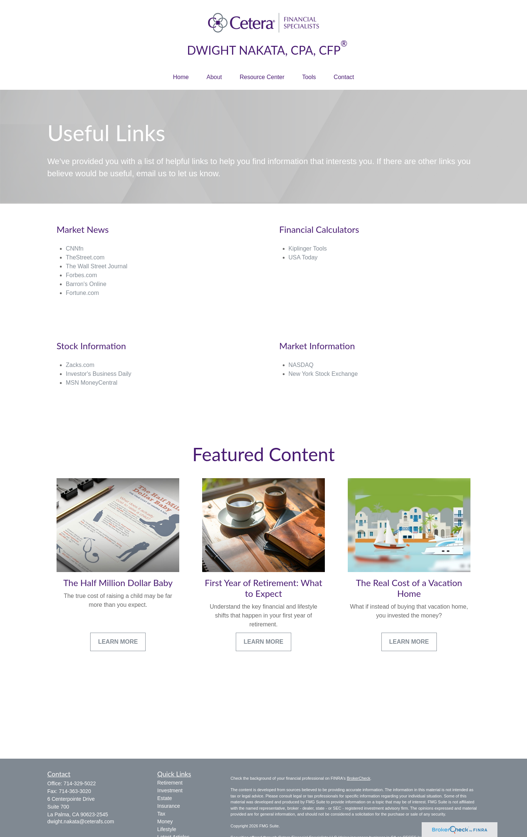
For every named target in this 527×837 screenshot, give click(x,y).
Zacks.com (80, 365)
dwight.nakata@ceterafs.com (80, 821)
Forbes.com (81, 275)
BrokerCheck (358, 778)
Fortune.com (82, 293)
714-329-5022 (80, 783)
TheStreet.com (85, 257)
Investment (170, 790)
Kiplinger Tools (308, 248)
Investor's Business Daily (98, 374)
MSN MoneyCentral (92, 383)
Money (165, 821)
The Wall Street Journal (96, 266)
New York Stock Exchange (323, 374)
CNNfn (75, 248)
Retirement (170, 783)
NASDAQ (301, 365)
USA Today (303, 257)
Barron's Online (86, 284)
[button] (181, 77)
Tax (161, 814)
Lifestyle (166, 829)
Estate (164, 798)
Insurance (168, 806)
